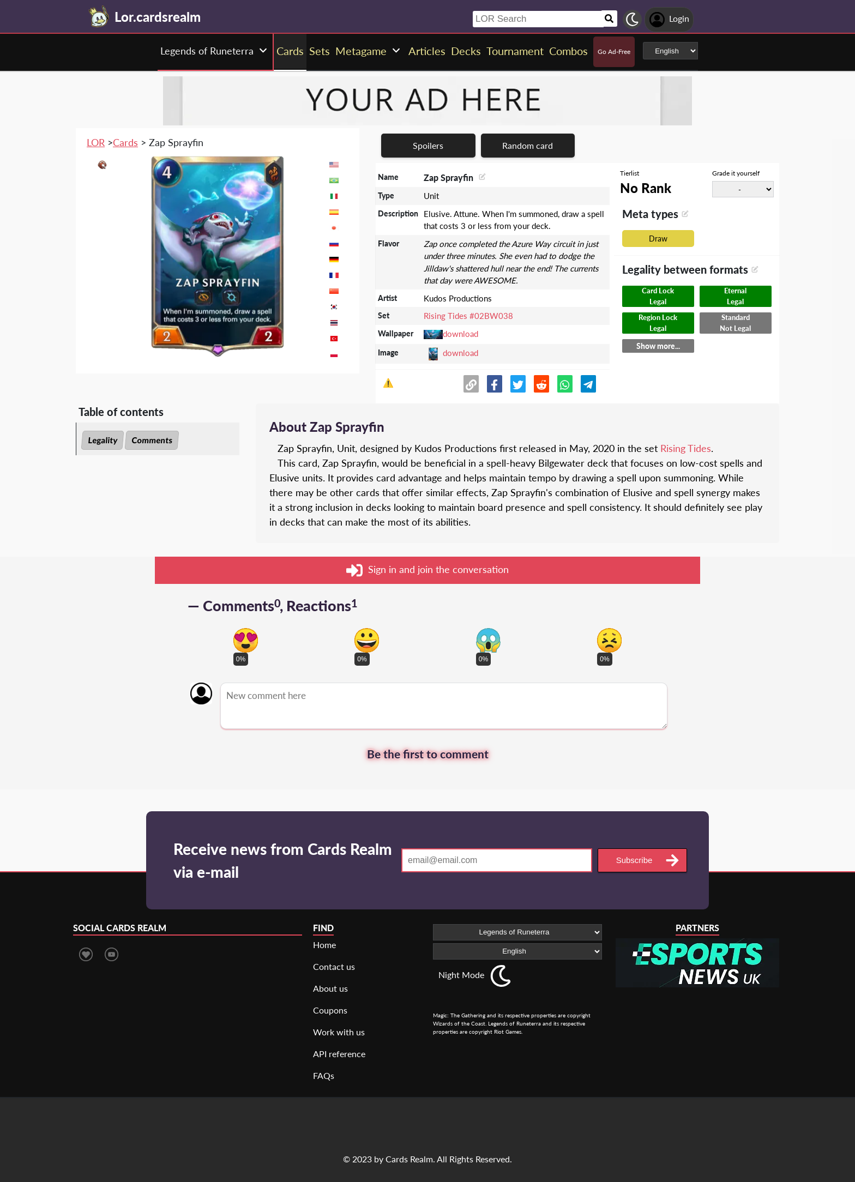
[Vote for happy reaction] (367, 640)
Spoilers (428, 145)
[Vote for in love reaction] (246, 640)
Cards (125, 142)
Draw (658, 238)
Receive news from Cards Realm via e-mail (282, 860)
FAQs (323, 1075)
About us (330, 988)
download (460, 334)
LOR (96, 142)
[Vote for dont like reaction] (609, 640)
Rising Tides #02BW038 (468, 316)
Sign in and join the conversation (427, 570)
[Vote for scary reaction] (488, 640)
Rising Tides (685, 448)
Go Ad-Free (614, 51)
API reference (339, 1053)
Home (324, 944)
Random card (527, 145)
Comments (152, 440)
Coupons (330, 1010)
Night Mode (461, 974)
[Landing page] (99, 16)
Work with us (339, 1032)
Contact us (334, 966)
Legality (102, 440)
